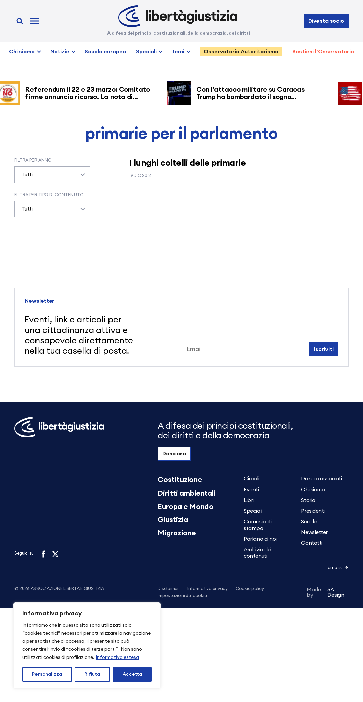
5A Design (325, 593)
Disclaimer (168, 589)
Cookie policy (250, 589)
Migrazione (177, 533)
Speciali (146, 51)
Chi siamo (22, 51)
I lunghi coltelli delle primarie (187, 163)
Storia (308, 500)
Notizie (59, 51)
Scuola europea (105, 51)
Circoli (251, 478)
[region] (87, 645)
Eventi (251, 489)
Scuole (308, 521)
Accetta (132, 674)
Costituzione (180, 480)
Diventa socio (326, 21)
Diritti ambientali (186, 493)
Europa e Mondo (185, 506)
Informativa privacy (207, 589)
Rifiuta (92, 674)
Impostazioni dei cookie (182, 596)
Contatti (311, 543)
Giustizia (173, 519)
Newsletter (314, 532)
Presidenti (313, 511)
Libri (249, 500)
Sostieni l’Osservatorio (323, 51)
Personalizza (47, 674)
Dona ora (174, 453)
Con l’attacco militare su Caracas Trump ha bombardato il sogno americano (253, 97)
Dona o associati (321, 478)
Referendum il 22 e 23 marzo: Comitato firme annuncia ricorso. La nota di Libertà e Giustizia (89, 97)
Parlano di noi (260, 539)
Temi (178, 51)
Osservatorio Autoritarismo (241, 51)
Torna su (336, 568)
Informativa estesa (117, 657)
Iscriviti (324, 349)
